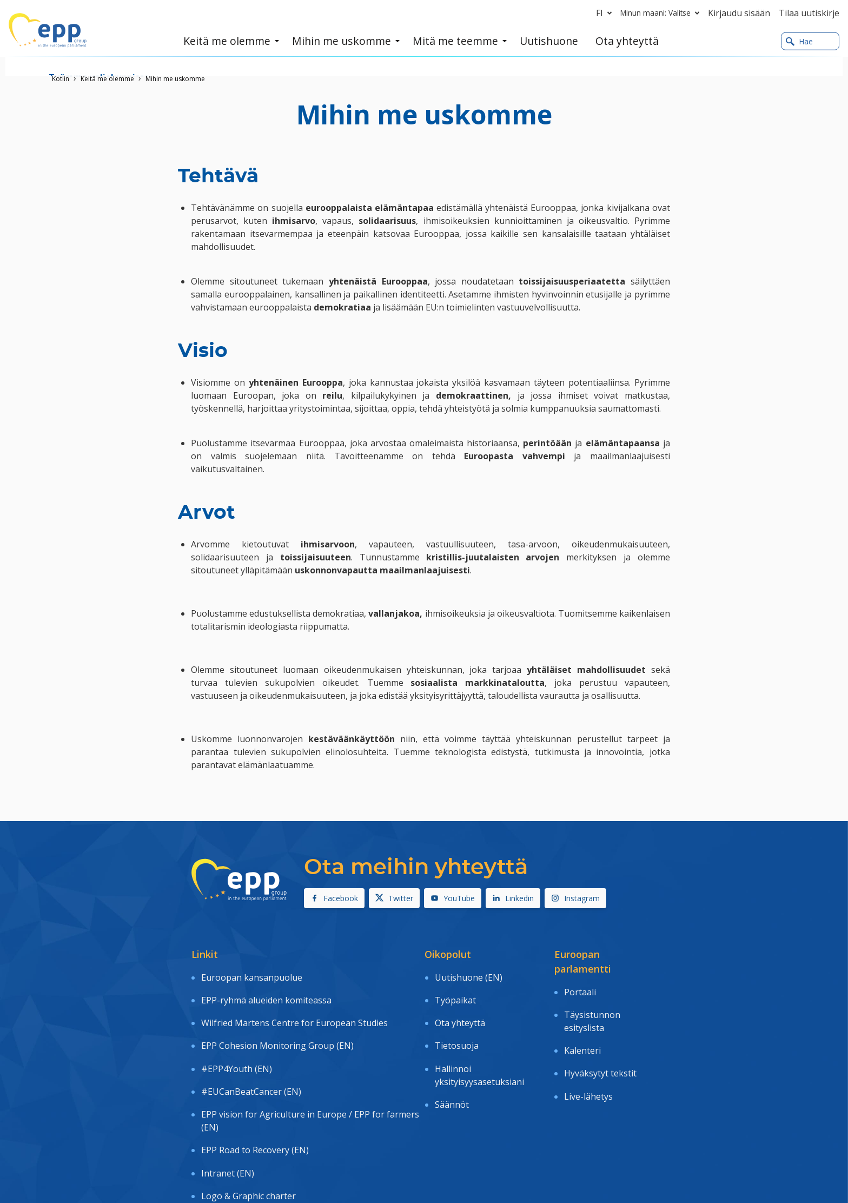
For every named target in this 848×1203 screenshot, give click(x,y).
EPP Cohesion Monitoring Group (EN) (277, 1020)
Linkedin (513, 898)
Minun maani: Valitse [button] (662, 12)
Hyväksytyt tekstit (600, 1048)
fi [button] (606, 12)
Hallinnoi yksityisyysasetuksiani (479, 1042)
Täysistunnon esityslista (592, 1010)
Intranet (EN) (227, 1111)
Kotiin (60, 78)
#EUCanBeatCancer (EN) (251, 1051)
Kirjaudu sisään (739, 13)
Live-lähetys (588, 1063)
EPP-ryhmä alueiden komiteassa (266, 989)
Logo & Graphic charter (248, 1127)
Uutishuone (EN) (468, 974)
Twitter (394, 898)
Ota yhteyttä (460, 1005)
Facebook (334, 898)
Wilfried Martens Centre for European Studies (294, 1005)
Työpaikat (455, 989)
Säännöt (452, 1064)
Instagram (575, 898)
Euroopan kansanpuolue (251, 974)
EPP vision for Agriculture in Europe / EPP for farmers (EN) (310, 1073)
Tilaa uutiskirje (809, 13)
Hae (799, 42)
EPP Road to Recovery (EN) (255, 1095)
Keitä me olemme (107, 78)
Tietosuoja (457, 1020)
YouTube (452, 898)
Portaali (580, 988)
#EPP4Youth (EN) (236, 1036)
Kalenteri (582, 1033)
